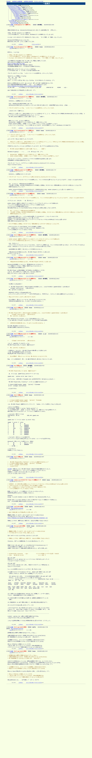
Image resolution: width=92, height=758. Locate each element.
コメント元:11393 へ (30, 303)
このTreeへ (20, 46)
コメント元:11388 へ (30, 717)
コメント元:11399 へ (30, 431)
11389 (11, 694)
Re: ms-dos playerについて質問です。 (14, 6)
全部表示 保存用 (28, 1)
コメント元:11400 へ (30, 500)
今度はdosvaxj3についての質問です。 (16, 9)
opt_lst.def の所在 (11, 20)
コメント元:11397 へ (30, 363)
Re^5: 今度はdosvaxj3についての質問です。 (21, 15)
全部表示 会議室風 (17, 1)
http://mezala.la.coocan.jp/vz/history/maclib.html (24, 93)
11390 (11, 186)
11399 (11, 366)
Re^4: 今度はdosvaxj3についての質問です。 (20, 13)
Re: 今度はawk (17, 16)
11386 (11, 142)
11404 (11, 503)
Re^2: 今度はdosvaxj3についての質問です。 (19, 11)
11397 (11, 306)
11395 (11, 283)
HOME (8, 1)
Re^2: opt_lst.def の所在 (14, 22)
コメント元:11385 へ (30, 183)
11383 (11, 49)
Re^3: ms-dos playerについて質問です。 (16, 8)
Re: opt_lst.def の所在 (13, 21)
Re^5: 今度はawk (16, 14)
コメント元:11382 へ (30, 102)
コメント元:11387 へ (30, 691)
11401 (11, 434)
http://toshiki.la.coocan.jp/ (17, 367)
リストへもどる (39, 1)
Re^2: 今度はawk (18, 17)
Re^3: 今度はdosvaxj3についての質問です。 (19, 12)
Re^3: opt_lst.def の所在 (14, 23)
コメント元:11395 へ (30, 335)
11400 (11, 401)
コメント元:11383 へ (30, 139)
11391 (11, 720)
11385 (11, 105)
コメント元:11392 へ (30, 280)
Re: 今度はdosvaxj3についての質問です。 (17, 10)
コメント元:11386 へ (30, 210)
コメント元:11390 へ (30, 255)
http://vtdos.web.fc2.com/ (16, 67)
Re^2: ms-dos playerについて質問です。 (15, 7)
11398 (11, 337)
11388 (11, 578)
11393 (11, 258)
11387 (11, 557)
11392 (11, 212)
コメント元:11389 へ (30, 755)
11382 (11, 24)
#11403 (10, 516)
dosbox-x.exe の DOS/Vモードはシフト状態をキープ (20, 19)
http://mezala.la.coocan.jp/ (17, 559)
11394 (11, 528)
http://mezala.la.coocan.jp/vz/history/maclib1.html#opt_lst (28, 570)
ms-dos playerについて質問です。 (12, 5)
